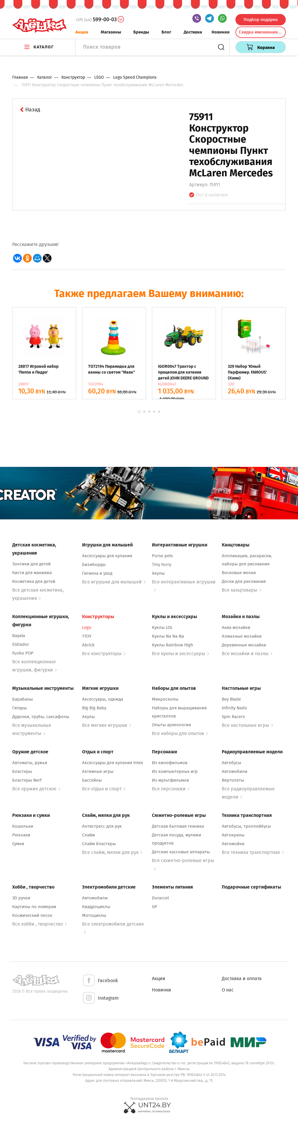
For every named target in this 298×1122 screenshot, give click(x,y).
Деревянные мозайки (244, 645)
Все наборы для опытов (180, 733)
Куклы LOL (162, 627)
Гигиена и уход (97, 573)
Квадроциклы (96, 906)
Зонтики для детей (31, 564)
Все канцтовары (241, 590)
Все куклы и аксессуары (180, 653)
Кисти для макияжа (32, 572)
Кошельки (22, 826)
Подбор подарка (261, 19)
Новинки (221, 32)
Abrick (88, 645)
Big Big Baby (94, 708)
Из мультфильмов (170, 780)
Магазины (111, 32)
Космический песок (32, 915)
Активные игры (97, 771)
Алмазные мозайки (242, 636)
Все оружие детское (36, 789)
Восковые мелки (239, 572)
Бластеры (22, 771)
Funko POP (22, 653)
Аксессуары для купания (107, 555)
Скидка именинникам (261, 32)
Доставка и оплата (242, 978)
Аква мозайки (236, 627)
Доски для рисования (244, 581)
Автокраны (233, 835)
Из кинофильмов (169, 762)
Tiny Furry (161, 564)
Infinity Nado (234, 708)
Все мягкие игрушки (106, 725)
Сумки (18, 843)
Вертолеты (233, 780)
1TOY (86, 636)
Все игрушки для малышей (114, 582)
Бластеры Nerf (27, 780)
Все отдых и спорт (103, 789)
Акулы (158, 573)
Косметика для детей (33, 581)
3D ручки (21, 898)
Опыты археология (171, 724)
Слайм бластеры (99, 843)
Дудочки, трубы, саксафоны (40, 716)
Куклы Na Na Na (168, 636)
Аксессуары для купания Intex (112, 762)
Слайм (88, 835)
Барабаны (22, 699)
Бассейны (92, 780)
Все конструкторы (103, 653)
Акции (81, 32)
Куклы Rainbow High (172, 645)
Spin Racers (233, 716)
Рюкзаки (21, 835)
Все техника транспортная (253, 852)
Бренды (141, 32)
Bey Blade (231, 699)
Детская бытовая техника (178, 826)
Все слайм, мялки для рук (112, 852)
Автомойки (233, 843)
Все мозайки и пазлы (247, 653)
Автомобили (234, 771)
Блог (166, 32)
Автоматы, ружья (29, 762)
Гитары (19, 708)
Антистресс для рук (102, 826)
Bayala (18, 635)
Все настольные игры (247, 725)
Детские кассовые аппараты (181, 851)
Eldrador (20, 644)
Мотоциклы (94, 915)
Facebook (100, 981)
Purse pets (162, 555)
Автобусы (231, 762)
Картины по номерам (34, 906)
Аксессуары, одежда (102, 699)
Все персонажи (170, 789)
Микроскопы (165, 699)
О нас (228, 990)
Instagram (100, 998)
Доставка (193, 32)
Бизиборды (94, 564)
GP (154, 906)
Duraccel (160, 898)
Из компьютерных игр (175, 771)
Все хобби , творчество (39, 924)
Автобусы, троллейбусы (246, 826)
